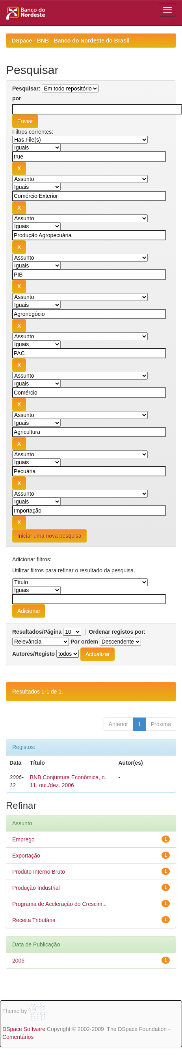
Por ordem (84, 641)
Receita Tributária (34, 920)
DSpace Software (23, 1029)
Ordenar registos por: (117, 632)
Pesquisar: (26, 88)
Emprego (23, 839)
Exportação (26, 855)
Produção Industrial (36, 888)
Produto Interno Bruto (38, 872)
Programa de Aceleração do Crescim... (59, 904)
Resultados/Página (36, 632)
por (16, 98)
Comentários (17, 1037)
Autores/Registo (33, 654)
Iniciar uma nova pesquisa (49, 536)
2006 (18, 960)
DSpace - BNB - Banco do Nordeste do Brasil (71, 40)
